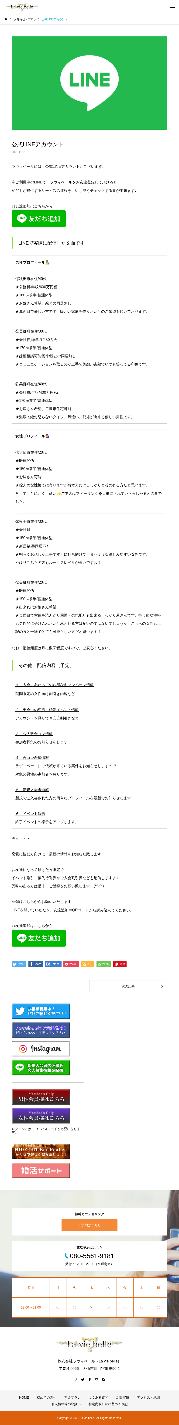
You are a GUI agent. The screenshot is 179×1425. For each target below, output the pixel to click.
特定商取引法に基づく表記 (108, 1404)
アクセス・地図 (148, 1397)
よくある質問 (98, 1397)
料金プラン (72, 1397)
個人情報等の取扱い (66, 1404)
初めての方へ (46, 1397)
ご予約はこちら (89, 1225)
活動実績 (122, 1397)
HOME (24, 1397)
